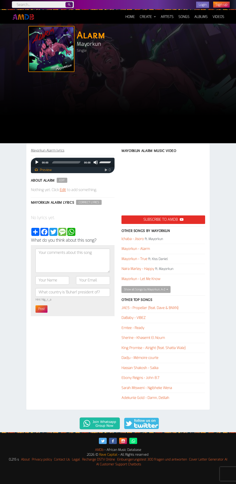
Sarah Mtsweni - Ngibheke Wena (146, 388)
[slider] (66, 162)
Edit (62, 180)
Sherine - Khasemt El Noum (143, 337)
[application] (73, 162)
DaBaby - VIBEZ (133, 317)
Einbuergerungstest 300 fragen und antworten (152, 459)
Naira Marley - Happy (137, 268)
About (25, 459)
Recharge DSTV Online (98, 459)
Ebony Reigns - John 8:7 (140, 377)
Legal (76, 459)
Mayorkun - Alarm (135, 248)
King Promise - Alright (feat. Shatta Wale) (153, 348)
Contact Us (62, 459)
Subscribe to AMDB (163, 219)
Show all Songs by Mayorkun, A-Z (146, 289)
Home (130, 14)
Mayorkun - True (134, 259)
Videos (218, 16)
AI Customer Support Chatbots (118, 464)
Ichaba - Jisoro (132, 239)
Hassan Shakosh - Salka (139, 368)
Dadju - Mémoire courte (139, 357)
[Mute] (95, 162)
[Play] (37, 162)
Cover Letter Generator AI (208, 459)
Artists (167, 16)
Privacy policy (42, 459)
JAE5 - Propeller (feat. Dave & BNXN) (150, 308)
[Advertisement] (118, 109)
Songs (183, 16)
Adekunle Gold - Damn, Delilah (145, 397)
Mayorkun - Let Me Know (140, 279)
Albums (201, 16)
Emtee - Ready (132, 328)
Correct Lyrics (89, 202)
